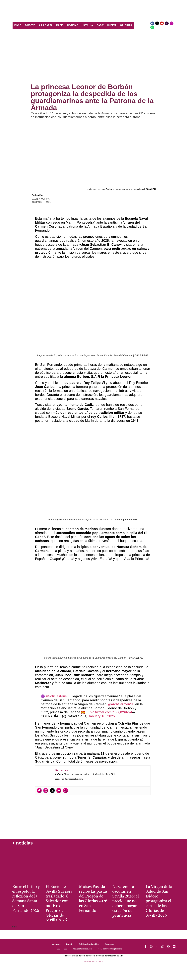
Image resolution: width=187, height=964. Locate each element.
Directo (69, 944)
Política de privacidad (89, 944)
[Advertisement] (93, 58)
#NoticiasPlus (56, 696)
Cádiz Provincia (40, 199)
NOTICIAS (72, 25)
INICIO (17, 25)
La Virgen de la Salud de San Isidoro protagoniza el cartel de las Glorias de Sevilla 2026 (159, 901)
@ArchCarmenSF (120, 704)
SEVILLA (88, 25)
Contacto (109, 944)
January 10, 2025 (101, 716)
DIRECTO (30, 25)
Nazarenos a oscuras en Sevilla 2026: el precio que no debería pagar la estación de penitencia (126, 901)
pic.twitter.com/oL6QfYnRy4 (111, 712)
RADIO (60, 25)
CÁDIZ (100, 25)
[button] (73, 25)
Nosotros (56, 944)
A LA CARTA (45, 25)
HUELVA (111, 25)
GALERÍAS (126, 25)
